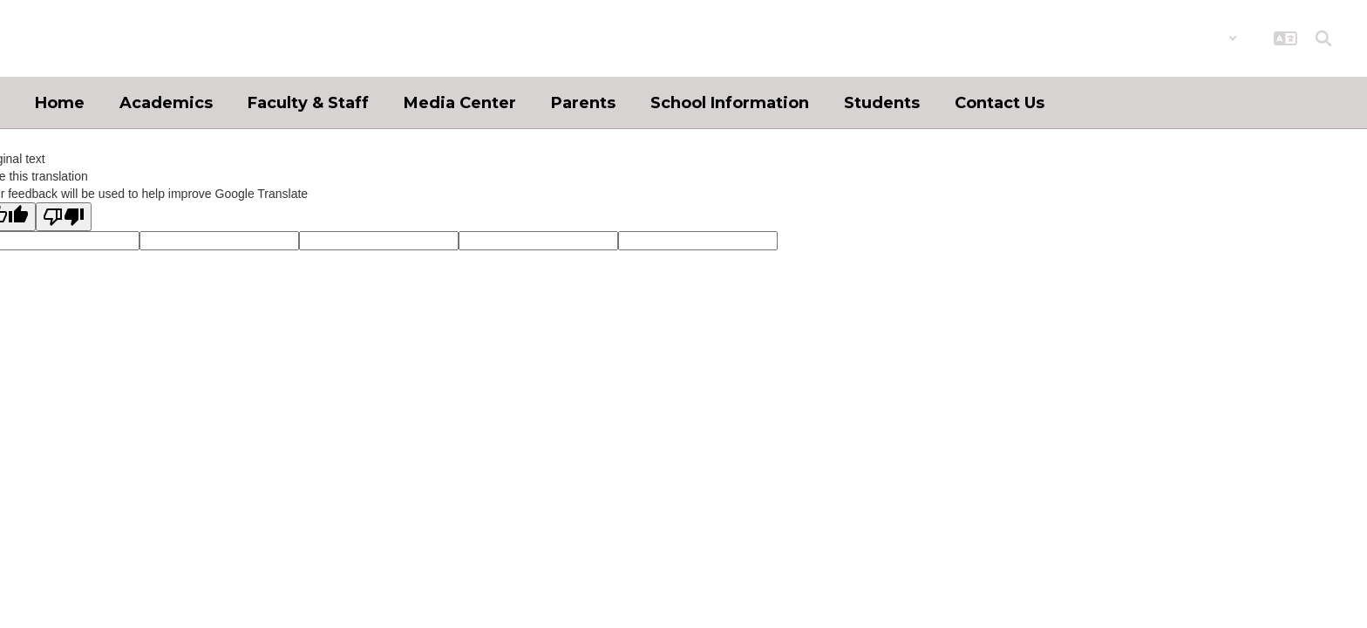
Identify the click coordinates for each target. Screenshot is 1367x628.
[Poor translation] (64, 216)
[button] (1192, 38)
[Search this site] (1323, 38)
